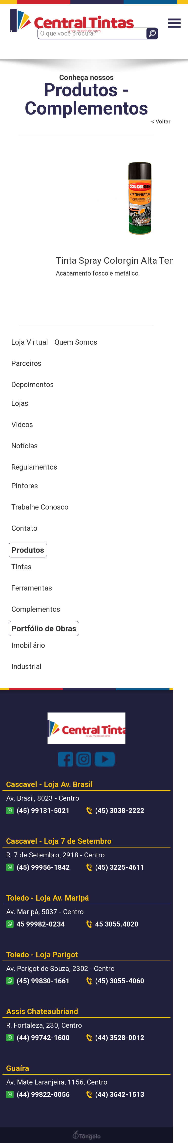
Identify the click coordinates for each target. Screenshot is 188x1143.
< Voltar (160, 121)
